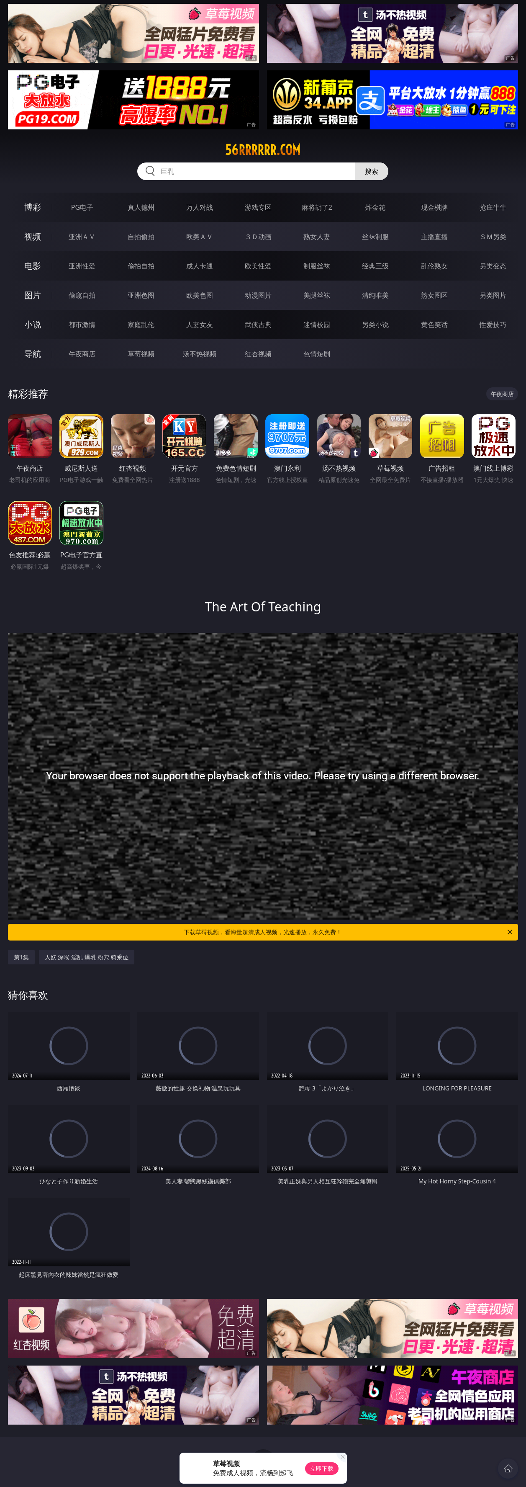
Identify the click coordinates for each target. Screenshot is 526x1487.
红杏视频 (258, 353)
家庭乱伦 (141, 324)
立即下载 (322, 1468)
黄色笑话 (434, 324)
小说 (32, 324)
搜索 (371, 171)
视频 (32, 236)
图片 (32, 295)
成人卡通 (199, 266)
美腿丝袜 (316, 295)
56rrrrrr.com (262, 150)
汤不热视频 (199, 353)
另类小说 (375, 324)
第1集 (21, 957)
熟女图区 (434, 295)
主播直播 (434, 236)
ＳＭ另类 (493, 236)
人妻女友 (199, 324)
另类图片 (493, 295)
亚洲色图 (141, 295)
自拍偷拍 (141, 236)
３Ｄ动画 (258, 236)
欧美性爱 (258, 266)
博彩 (32, 207)
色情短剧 (316, 353)
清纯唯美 (375, 295)
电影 (32, 265)
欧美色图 (199, 295)
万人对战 (199, 207)
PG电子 (82, 207)
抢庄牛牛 (493, 207)
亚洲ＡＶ (82, 236)
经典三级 (375, 266)
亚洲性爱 (82, 266)
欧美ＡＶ (199, 236)
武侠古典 (258, 324)
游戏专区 (258, 207)
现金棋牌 (434, 207)
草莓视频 (141, 353)
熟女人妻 (316, 236)
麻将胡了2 (317, 207)
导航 (32, 353)
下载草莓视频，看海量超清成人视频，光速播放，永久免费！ (349, 932)
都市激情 (82, 324)
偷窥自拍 (82, 295)
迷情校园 (316, 324)
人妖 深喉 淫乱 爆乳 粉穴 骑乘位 (86, 957)
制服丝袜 (316, 266)
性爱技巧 (493, 324)
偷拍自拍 (141, 266)
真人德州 (141, 207)
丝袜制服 (375, 236)
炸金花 (375, 207)
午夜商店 (82, 353)
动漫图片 (258, 295)
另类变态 (493, 266)
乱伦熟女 (434, 266)
